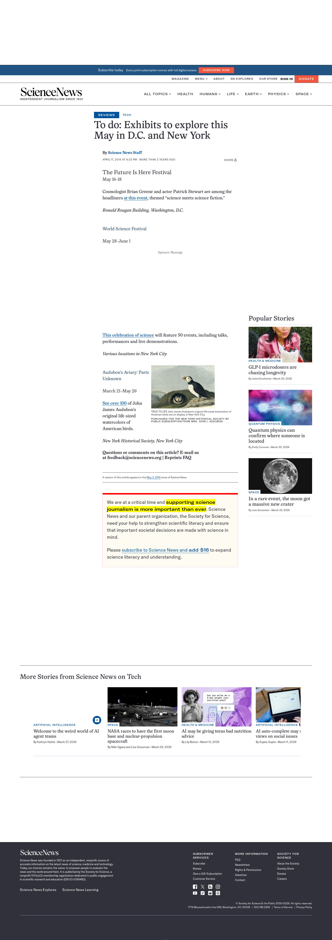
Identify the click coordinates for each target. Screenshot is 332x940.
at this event (135, 198)
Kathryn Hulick (46, 742)
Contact (240, 880)
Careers (282, 878)
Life (233, 94)
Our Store (268, 78)
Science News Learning (80, 890)
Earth (253, 94)
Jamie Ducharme (261, 378)
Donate (306, 79)
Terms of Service (283, 907)
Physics (278, 94)
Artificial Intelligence (54, 724)
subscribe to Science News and (165, 550)
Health (185, 94)
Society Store (285, 868)
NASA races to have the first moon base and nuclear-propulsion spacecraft (141, 736)
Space (304, 94)
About (219, 78)
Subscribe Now (216, 70)
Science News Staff (125, 153)
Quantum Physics (264, 423)
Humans (210, 94)
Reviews (106, 115)
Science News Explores (38, 890)
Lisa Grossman (260, 510)
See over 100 (114, 403)
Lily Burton (191, 742)
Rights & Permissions (248, 869)
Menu (201, 78)
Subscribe (199, 863)
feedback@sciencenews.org (134, 458)
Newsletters (242, 864)
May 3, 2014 (153, 477)
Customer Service (204, 878)
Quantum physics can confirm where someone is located (277, 436)
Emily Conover (260, 447)
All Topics (157, 94)
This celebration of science (128, 335)
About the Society (288, 863)
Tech (127, 114)
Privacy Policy (304, 907)
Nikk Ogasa (118, 747)
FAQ (237, 859)
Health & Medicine (265, 360)
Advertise (241, 875)
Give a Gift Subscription (207, 873)
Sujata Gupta (267, 742)
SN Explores (242, 78)
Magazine (180, 78)
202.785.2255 (262, 907)
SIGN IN (286, 79)
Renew (197, 868)
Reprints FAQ (178, 458)
